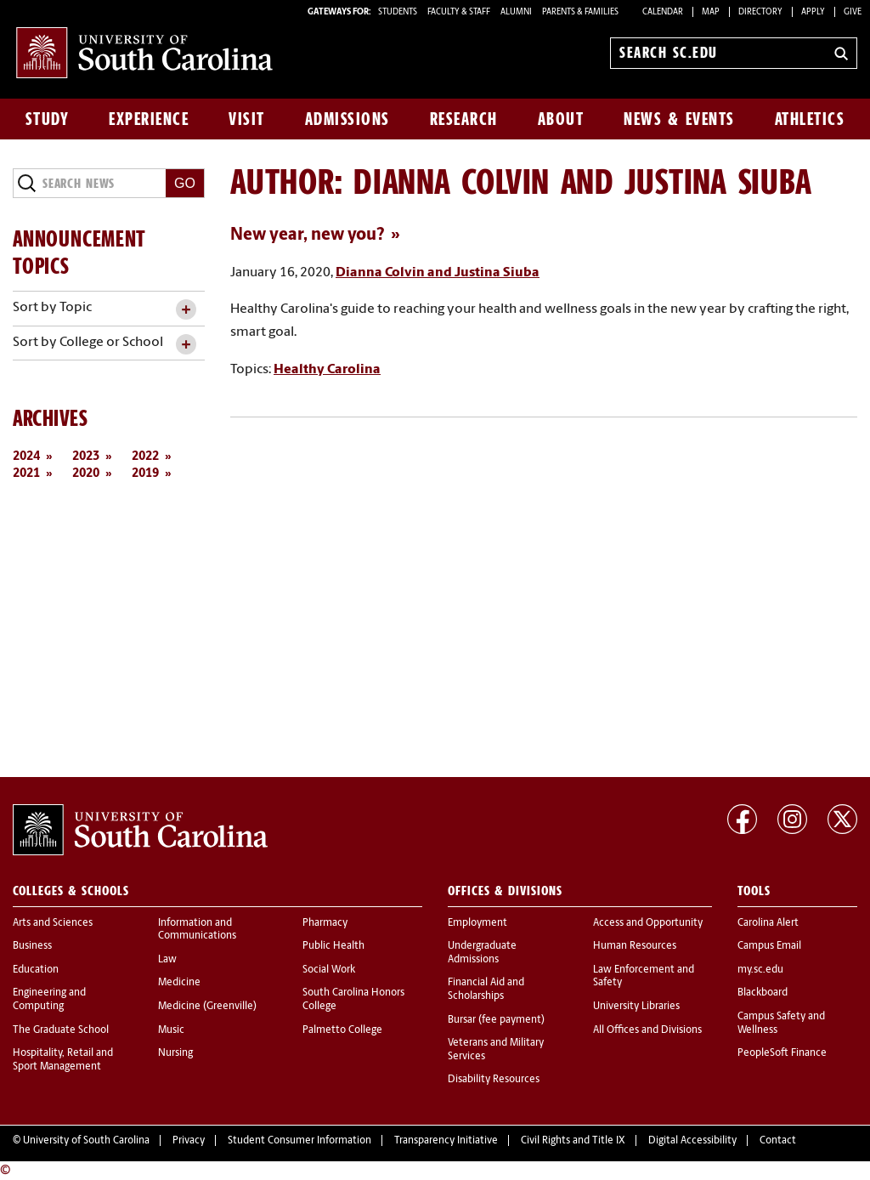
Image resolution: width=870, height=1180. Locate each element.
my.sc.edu (760, 970)
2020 (85, 474)
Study (47, 119)
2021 (26, 474)
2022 (145, 457)
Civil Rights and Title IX (573, 1141)
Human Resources (634, 946)
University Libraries (636, 1006)
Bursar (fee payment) (496, 1020)
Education (36, 970)
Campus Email (769, 946)
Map (711, 12)
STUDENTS (398, 12)
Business (32, 946)
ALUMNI (516, 12)
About (561, 119)
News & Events (679, 119)
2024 (26, 457)
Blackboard (762, 993)
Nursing (175, 1053)
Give (853, 12)
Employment (477, 923)
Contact (778, 1141)
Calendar (662, 12)
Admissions (347, 119)
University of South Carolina (86, 1141)
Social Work (328, 970)
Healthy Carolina (327, 370)
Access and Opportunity (648, 923)
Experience (149, 119)
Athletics (810, 119)
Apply (813, 12)
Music (171, 1030)
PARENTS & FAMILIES (580, 12)
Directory (760, 12)
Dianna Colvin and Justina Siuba (438, 273)
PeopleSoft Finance (782, 1053)
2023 (85, 457)
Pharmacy (324, 923)
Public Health (333, 946)
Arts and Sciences (53, 923)
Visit (247, 119)
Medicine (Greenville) (207, 1006)
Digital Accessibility (692, 1141)
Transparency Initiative (446, 1141)
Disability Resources (494, 1080)
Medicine (179, 983)
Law (167, 960)
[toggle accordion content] (185, 310)
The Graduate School (61, 1030)
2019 (145, 474)
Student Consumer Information (299, 1141)
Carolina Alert (768, 923)
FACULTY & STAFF (458, 12)
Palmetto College (342, 1030)
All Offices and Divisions (647, 1030)
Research (464, 119)
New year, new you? (307, 235)
